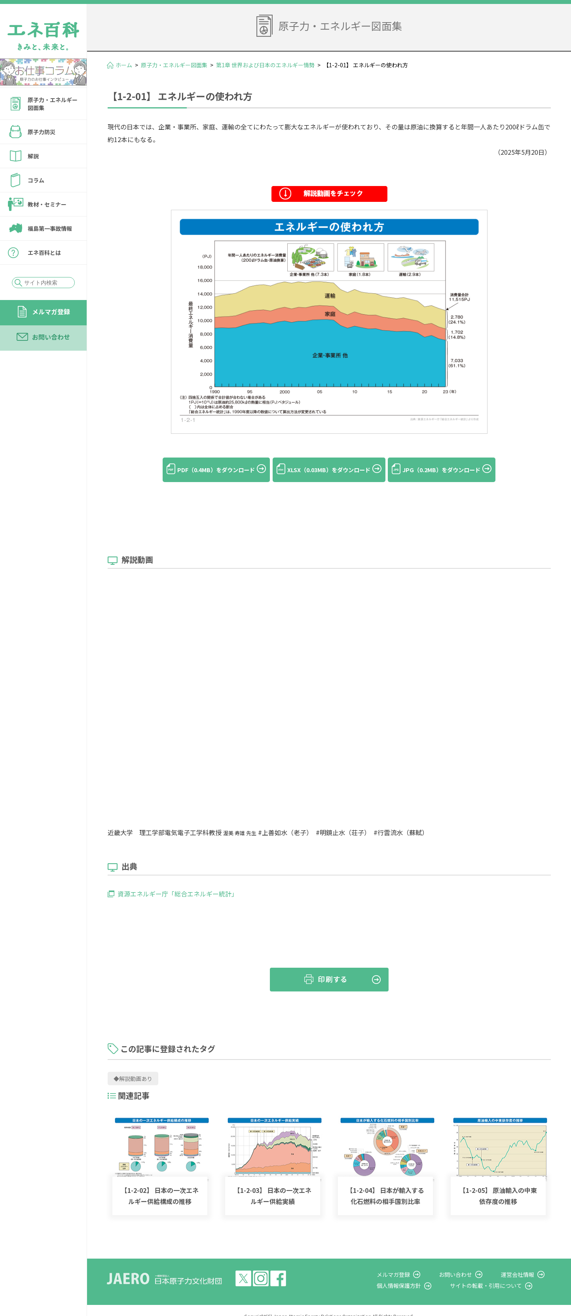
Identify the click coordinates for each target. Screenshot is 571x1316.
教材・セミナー (47, 204)
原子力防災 (41, 132)
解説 (33, 156)
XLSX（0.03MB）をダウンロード (329, 470)
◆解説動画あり (133, 1067)
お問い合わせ (51, 337)
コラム (36, 180)
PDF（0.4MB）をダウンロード (199, 470)
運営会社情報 (524, 1263)
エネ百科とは (44, 252)
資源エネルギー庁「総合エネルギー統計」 (178, 882)
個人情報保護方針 (419, 1274)
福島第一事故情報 (50, 228)
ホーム (124, 65)
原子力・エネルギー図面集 (53, 104)
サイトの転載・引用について (499, 1274)
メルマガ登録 (51, 311)
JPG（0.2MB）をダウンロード (459, 470)
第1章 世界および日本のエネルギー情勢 (265, 65)
